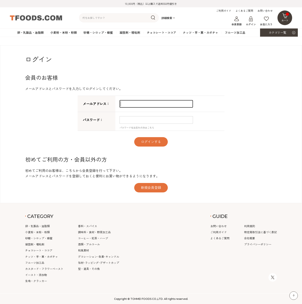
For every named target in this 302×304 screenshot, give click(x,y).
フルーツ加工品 (235, 32)
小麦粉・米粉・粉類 (63, 32)
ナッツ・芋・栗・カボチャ (200, 32)
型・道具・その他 (89, 269)
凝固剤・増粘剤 (130, 32)
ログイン (251, 21)
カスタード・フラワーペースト (44, 269)
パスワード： (93, 119)
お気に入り (266, 21)
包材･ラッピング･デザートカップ (98, 263)
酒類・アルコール (89, 244)
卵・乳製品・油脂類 (30, 32)
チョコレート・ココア (161, 32)
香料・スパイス (87, 226)
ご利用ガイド (223, 10)
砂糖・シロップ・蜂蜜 (98, 32)
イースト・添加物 (36, 275)
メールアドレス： (96, 103)
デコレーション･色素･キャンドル (98, 257)
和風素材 (83, 250)
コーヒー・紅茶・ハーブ (93, 238)
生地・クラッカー (36, 281)
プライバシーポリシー (257, 244)
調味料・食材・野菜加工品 (94, 232)
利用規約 (249, 226)
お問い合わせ (265, 10)
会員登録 (237, 21)
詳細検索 (166, 18)
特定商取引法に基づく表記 (260, 232)
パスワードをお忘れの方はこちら (137, 127)
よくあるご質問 (244, 10)
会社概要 (249, 238)
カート (285, 17)
